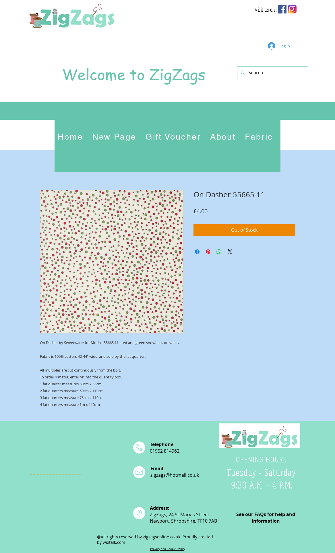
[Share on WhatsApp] (219, 251)
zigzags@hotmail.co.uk (174, 475)
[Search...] (272, 73)
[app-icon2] (292, 9)
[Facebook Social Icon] (282, 9)
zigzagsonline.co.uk (161, 537)
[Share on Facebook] (197, 251)
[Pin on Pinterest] (208, 251)
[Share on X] (229, 251)
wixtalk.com (114, 542)
